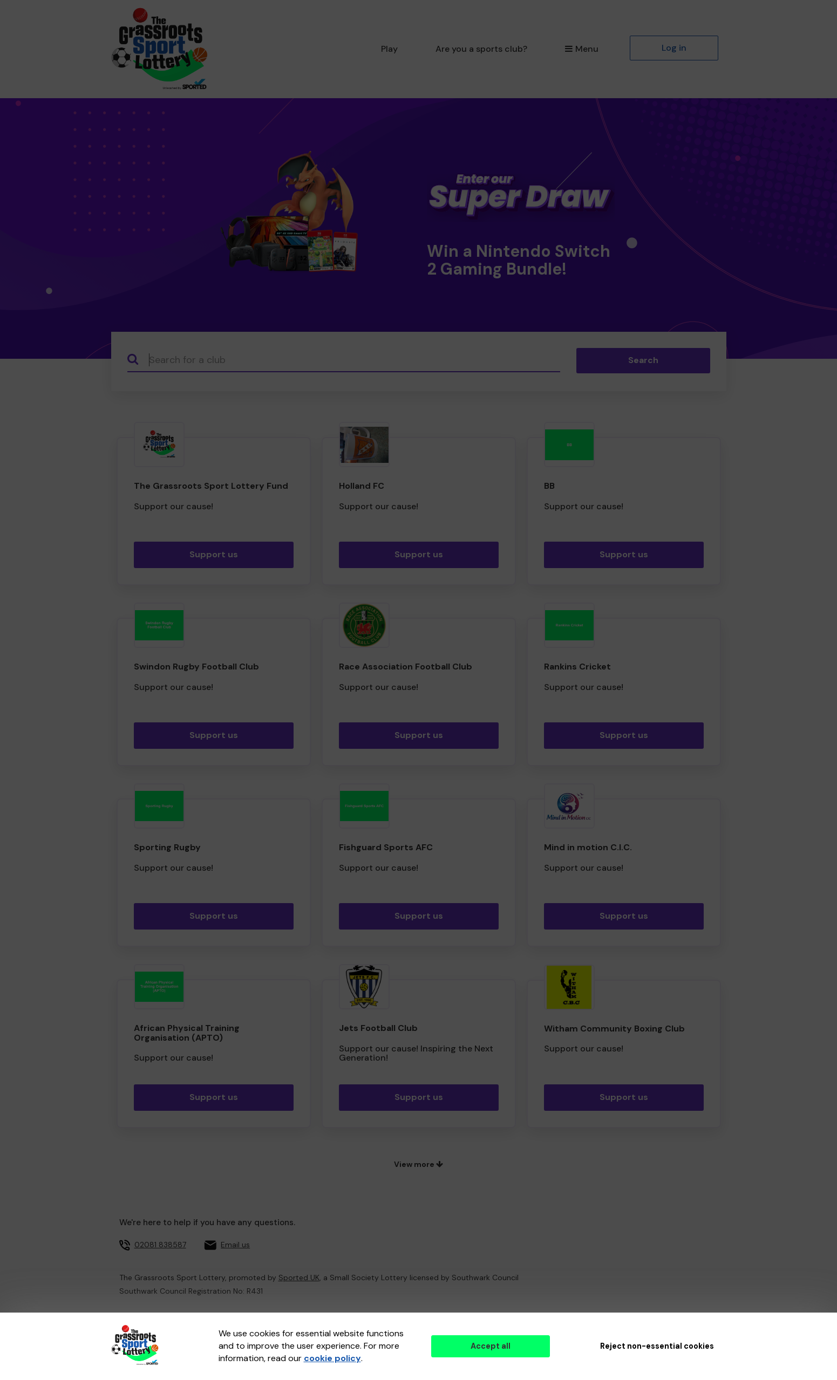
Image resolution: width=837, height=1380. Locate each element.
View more (418, 1164)
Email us (235, 1244)
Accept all (491, 1346)
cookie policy (332, 1358)
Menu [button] (581, 48)
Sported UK (298, 1277)
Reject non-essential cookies (657, 1346)
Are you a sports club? (481, 48)
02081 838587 (160, 1244)
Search (643, 360)
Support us (213, 554)
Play (389, 48)
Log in (674, 47)
